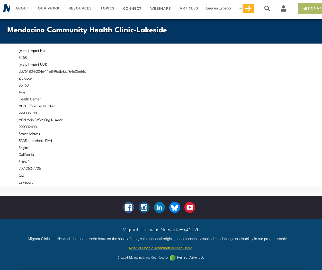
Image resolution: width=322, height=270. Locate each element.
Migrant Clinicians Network (5, 9)
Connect (132, 8)
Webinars (160, 8)
